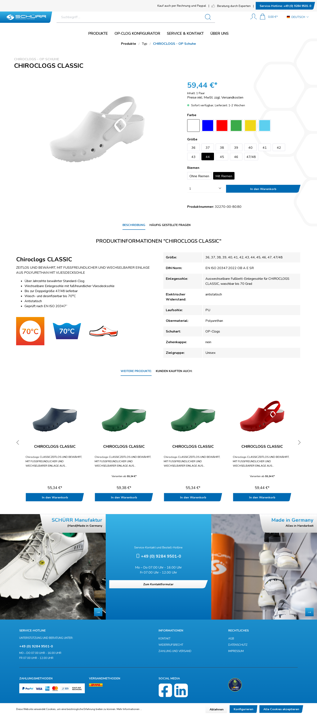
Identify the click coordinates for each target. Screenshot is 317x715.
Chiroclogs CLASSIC (55, 446)
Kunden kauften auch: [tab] (174, 371)
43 (193, 157)
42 (279, 147)
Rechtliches (238, 631)
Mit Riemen (223, 176)
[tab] (133, 225)
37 (208, 147)
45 (222, 157)
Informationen (170, 631)
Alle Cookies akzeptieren (281, 709)
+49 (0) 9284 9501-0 (285, 6)
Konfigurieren (243, 709)
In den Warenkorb (263, 189)
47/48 (251, 157)
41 (265, 147)
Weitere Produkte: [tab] (136, 371)
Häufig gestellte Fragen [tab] (170, 225)
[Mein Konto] (253, 17)
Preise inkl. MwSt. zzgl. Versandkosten (215, 97)
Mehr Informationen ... (129, 709)
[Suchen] (228, 17)
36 (193, 147)
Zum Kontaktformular (158, 584)
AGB (231, 639)
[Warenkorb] (268, 17)
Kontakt (164, 639)
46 (236, 157)
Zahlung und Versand (174, 651)
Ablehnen (217, 709)
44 (208, 157)
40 (250, 147)
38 (222, 147)
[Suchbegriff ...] (145, 17)
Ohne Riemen (199, 176)
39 (236, 147)
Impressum (236, 651)
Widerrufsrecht (170, 645)
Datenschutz (237, 645)
